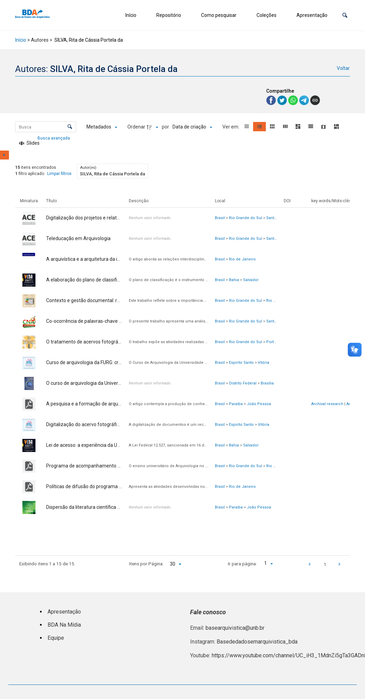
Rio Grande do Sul (245, 218)
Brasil (220, 218)
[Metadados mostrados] (102, 127)
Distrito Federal (243, 383)
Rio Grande (276, 300)
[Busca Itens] (45, 126)
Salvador (251, 280)
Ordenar (136, 127)
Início (130, 15)
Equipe (56, 638)
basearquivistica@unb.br (235, 628)
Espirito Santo (241, 362)
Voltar (343, 68)
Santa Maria (276, 218)
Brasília (267, 383)
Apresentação (311, 15)
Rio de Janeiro (242, 259)
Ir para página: (242, 563)
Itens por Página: (146, 563)
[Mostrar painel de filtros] (4, 155)
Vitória (263, 362)
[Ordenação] (192, 127)
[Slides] (29, 143)
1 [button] (325, 564)
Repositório (168, 15)
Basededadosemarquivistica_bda (257, 641)
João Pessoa (259, 404)
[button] (345, 15)
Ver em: (231, 127)
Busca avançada (54, 137)
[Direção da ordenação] (153, 127)
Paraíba (236, 404)
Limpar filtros (59, 173)
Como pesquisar (219, 15)
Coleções (267, 15)
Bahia (234, 280)
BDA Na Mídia (64, 624)
